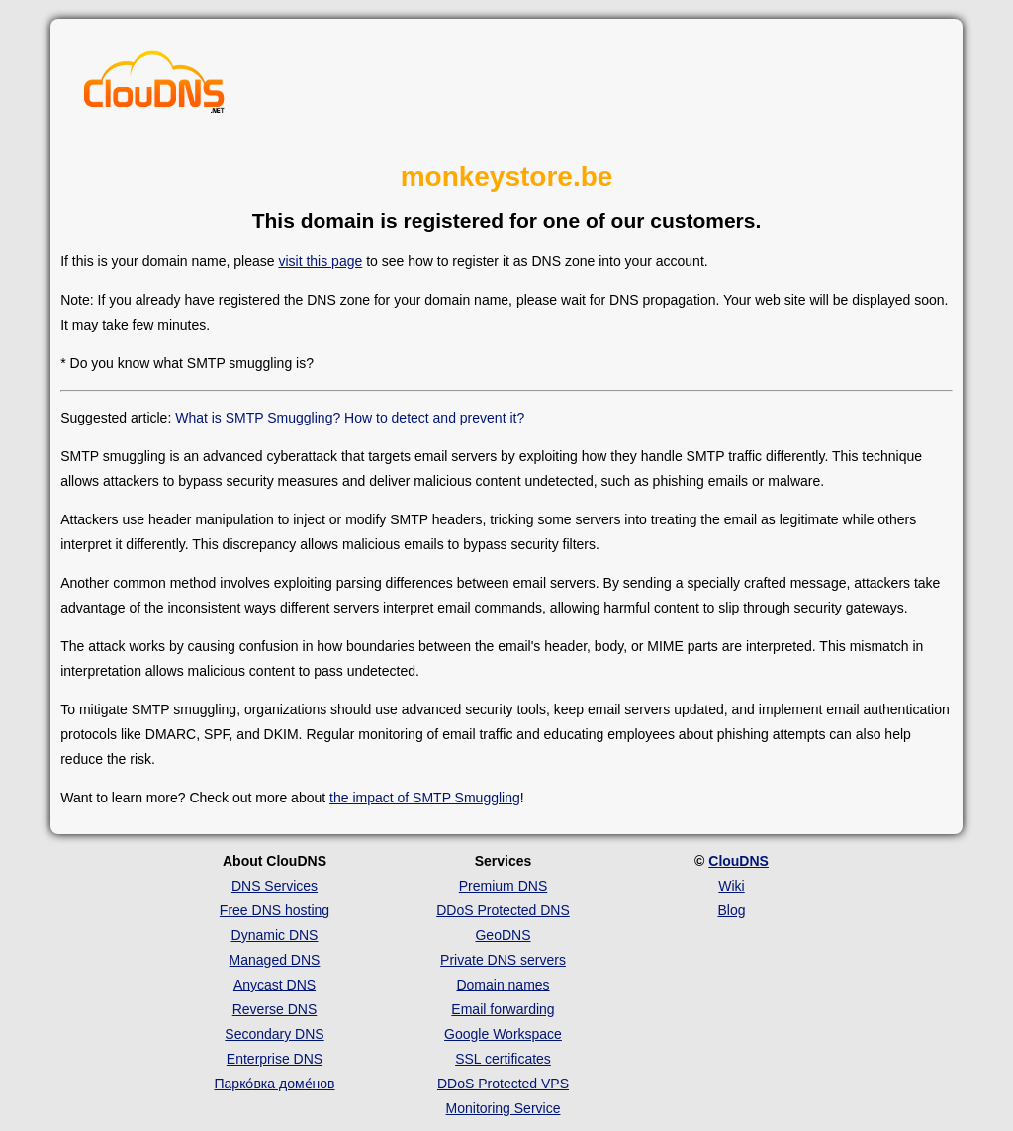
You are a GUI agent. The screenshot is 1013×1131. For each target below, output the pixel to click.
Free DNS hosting (274, 910)
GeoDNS (502, 935)
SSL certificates (503, 1059)
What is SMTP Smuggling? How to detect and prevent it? (349, 417)
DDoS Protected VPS (503, 1083)
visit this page (320, 261)
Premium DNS (503, 886)
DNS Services (274, 886)
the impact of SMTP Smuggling (424, 797)
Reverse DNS (275, 1009)
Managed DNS (275, 960)
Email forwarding (502, 1009)
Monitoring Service (503, 1108)
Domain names (502, 984)
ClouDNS (738, 861)
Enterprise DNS (274, 1059)
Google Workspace (503, 1034)
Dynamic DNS (275, 935)
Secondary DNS (274, 1034)
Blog (731, 910)
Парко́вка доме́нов (275, 1083)
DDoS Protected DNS (503, 910)
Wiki (731, 886)
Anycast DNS (274, 984)
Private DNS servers (503, 960)
